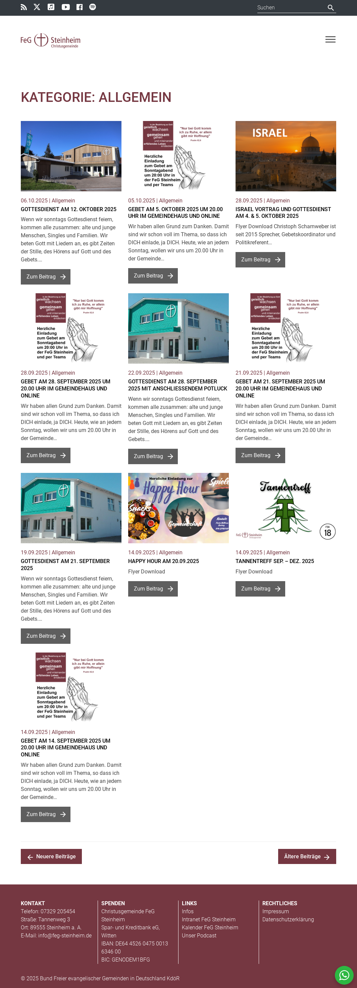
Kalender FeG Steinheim (210, 927)
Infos (188, 911)
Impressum (275, 911)
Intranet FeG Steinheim (209, 919)
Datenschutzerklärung (288, 919)
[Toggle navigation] (330, 39)
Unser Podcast (199, 935)
